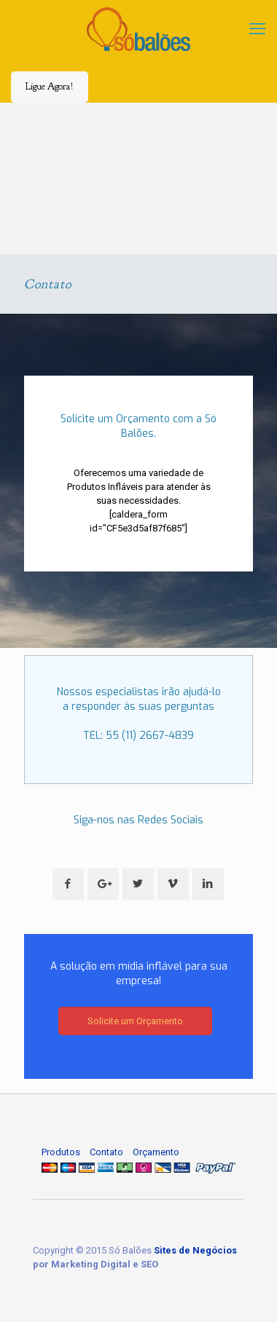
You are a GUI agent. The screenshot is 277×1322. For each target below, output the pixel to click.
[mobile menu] (257, 29)
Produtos (61, 1152)
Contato (106, 1152)
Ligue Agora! (50, 86)
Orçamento (156, 1152)
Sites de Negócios (195, 1250)
